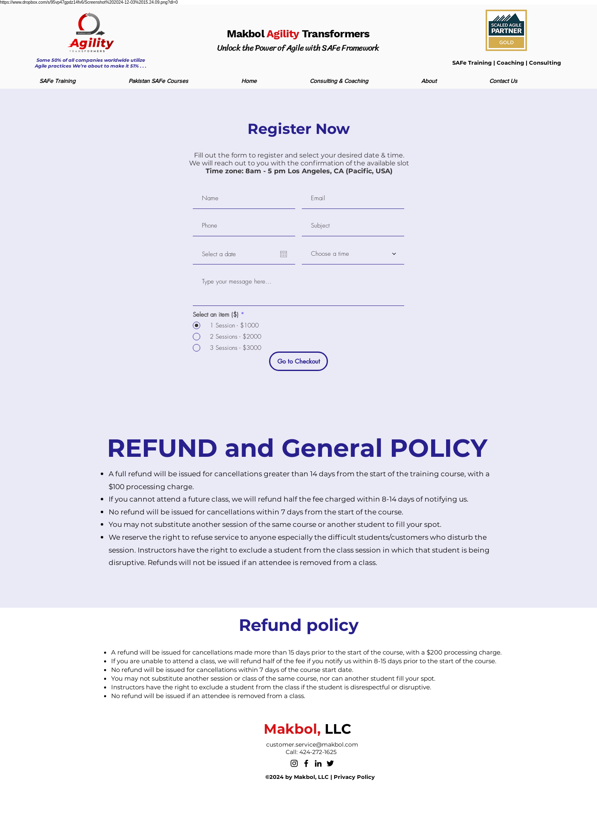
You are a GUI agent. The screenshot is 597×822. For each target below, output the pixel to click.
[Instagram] (294, 763)
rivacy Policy (356, 777)
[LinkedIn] (318, 763)
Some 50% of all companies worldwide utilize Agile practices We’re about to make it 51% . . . (90, 63)
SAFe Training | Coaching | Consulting (506, 62)
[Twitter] (330, 763)
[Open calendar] (283, 254)
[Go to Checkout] (298, 361)
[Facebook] (306, 763)
